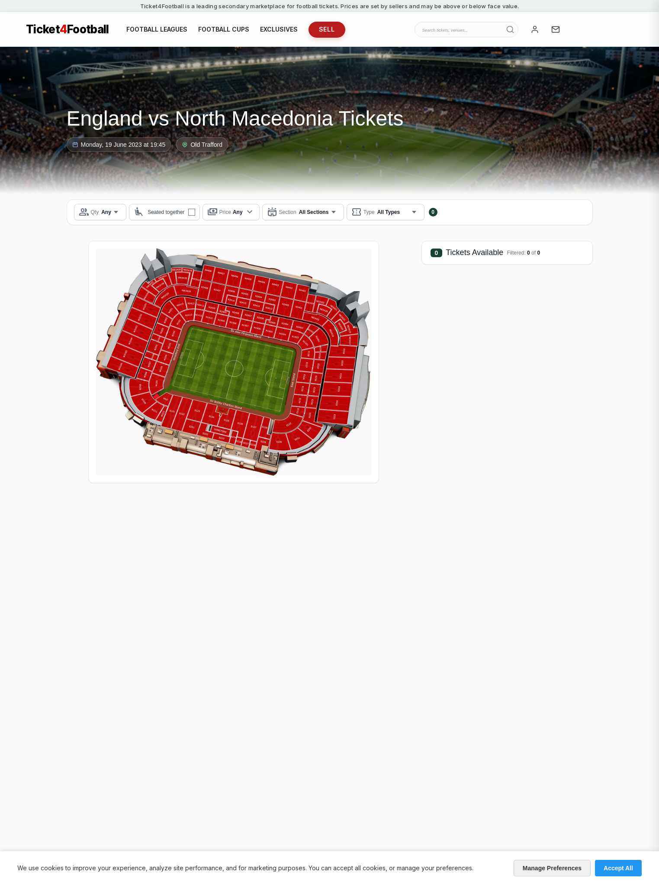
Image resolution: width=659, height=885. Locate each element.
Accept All (618, 868)
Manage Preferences (552, 868)
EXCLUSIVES (279, 29)
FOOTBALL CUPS (223, 29)
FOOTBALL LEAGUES (156, 29)
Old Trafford (202, 144)
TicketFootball (67, 29)
